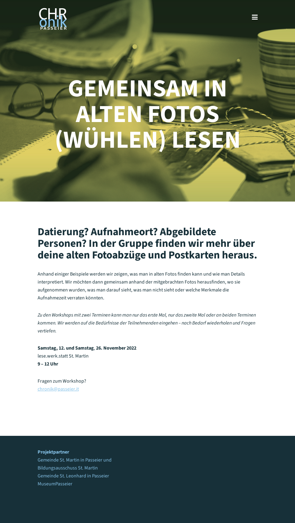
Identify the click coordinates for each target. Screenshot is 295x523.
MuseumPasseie (54, 483)
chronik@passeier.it (58, 389)
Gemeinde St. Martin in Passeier (70, 460)
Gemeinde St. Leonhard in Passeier (73, 476)
